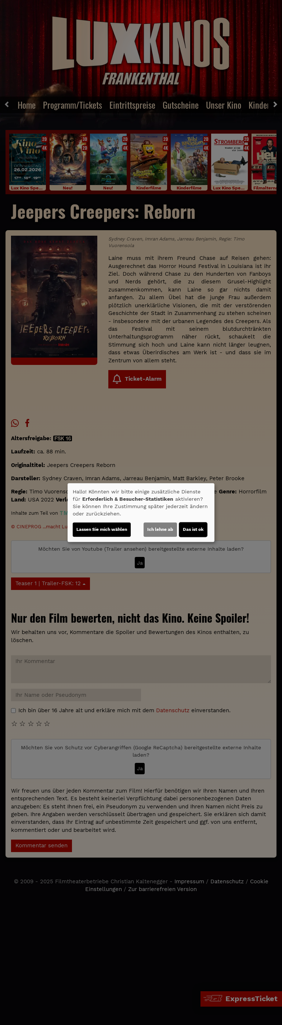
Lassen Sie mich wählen (101, 529)
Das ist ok (193, 529)
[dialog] (141, 512)
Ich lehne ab (160, 529)
